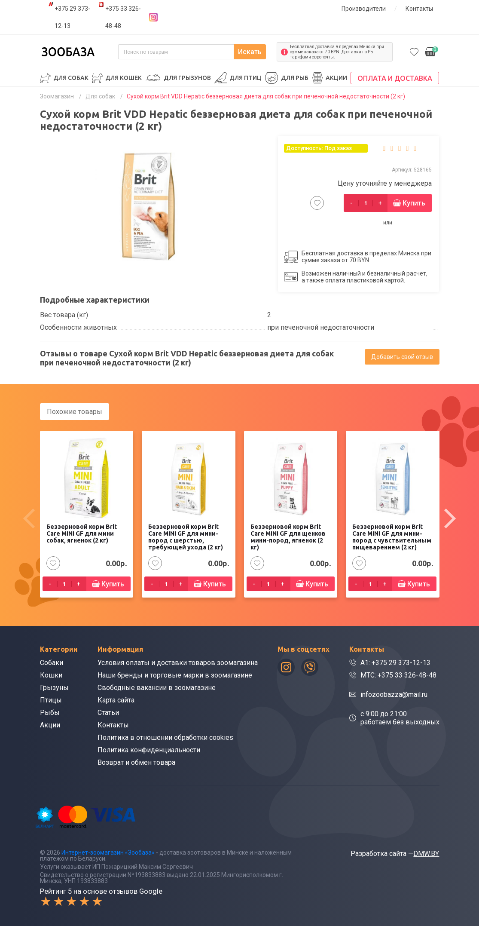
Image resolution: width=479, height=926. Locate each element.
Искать (250, 52)
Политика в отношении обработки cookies (165, 737)
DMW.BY (426, 853)
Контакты (419, 8)
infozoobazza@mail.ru (393, 694)
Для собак (70, 77)
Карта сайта (116, 700)
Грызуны (54, 688)
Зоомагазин (57, 96)
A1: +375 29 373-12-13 (395, 663)
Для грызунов (187, 77)
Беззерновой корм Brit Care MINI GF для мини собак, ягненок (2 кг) (81, 534)
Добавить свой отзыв (402, 356)
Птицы (51, 700)
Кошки (51, 675)
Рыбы (50, 712)
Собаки (51, 663)
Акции (336, 77)
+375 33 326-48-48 (123, 17)
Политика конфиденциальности (149, 750)
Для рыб (294, 77)
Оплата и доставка (394, 78)
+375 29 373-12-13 (72, 17)
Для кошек (123, 77)
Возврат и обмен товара (136, 762)
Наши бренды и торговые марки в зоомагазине (175, 675)
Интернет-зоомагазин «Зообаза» (108, 852)
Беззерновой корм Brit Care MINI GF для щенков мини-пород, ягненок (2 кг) (288, 537)
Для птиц (245, 77)
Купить (414, 203)
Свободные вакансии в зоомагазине (157, 688)
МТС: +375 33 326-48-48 (398, 675)
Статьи (108, 712)
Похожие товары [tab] (74, 412)
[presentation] (29, 518)
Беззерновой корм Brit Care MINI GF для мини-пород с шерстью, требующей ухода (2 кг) (185, 537)
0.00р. (431, 50)
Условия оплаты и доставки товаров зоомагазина (178, 663)
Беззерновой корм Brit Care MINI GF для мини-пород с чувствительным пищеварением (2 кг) (391, 537)
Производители (364, 8)
